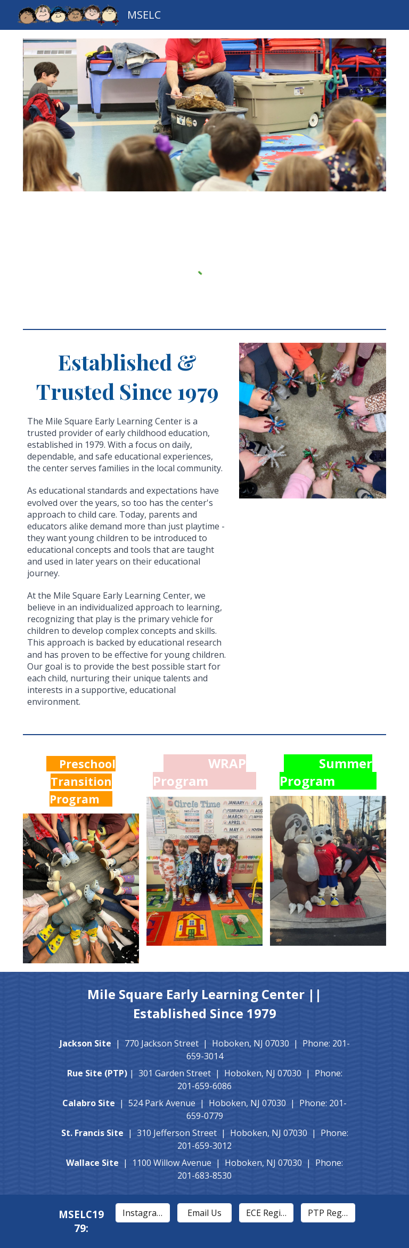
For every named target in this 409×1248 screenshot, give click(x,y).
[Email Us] (205, 1212)
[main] (127, 532)
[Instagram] (143, 1212)
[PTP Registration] (328, 1212)
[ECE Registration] (266, 1212)
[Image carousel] (205, 121)
